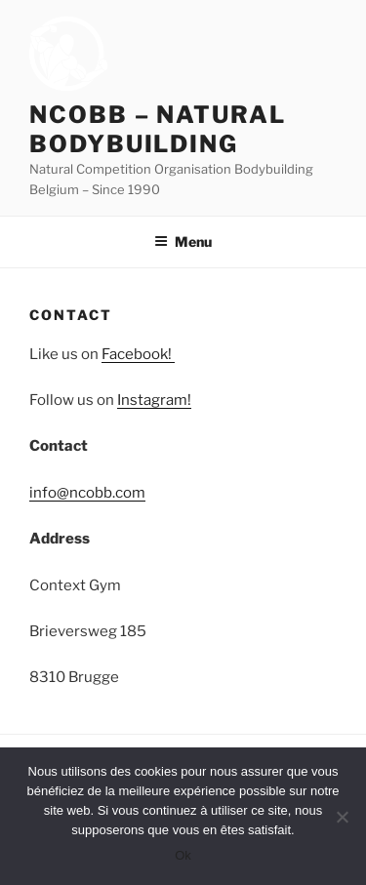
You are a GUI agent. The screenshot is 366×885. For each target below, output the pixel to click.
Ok (183, 855)
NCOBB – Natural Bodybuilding (157, 129)
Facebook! (138, 354)
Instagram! (154, 400)
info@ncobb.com (87, 493)
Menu (183, 241)
